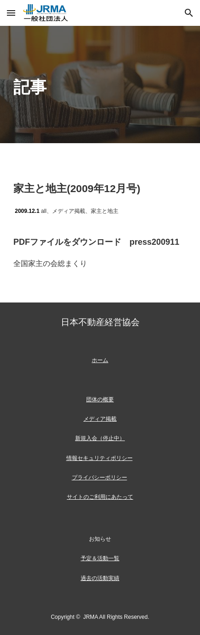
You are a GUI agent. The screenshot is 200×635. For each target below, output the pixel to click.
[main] (100, 84)
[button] (11, 12)
